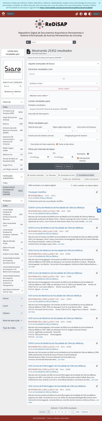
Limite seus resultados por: (13, 52)
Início (30, 153)
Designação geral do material (76, 136)
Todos (5, 107)
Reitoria (13, 124)
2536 (77, 412)
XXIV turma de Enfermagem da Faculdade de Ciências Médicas (57, 366)
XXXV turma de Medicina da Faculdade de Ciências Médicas (55, 250)
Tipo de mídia (9, 328)
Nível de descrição (11, 320)
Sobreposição (84, 158)
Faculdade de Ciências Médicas (46, 213)
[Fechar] (99, 3)
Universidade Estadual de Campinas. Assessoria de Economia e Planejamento (13, 280)
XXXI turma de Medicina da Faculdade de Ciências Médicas (55, 273)
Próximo (85, 412)
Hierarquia (51, 175)
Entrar (96, 14)
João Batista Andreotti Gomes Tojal (13, 290)
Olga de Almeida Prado (13, 242)
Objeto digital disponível (62, 127)
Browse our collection (13, 91)
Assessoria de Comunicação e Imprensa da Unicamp (13, 140)
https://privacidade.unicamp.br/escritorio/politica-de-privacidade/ (66, 8)
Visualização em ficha (66, 175)
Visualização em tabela (85, 175)
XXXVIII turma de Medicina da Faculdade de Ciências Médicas (56, 207)
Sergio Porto (13, 165)
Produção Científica (37, 192)
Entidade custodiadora (37, 105)
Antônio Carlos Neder (13, 254)
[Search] (52, 42)
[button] (77, 14)
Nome (6, 298)
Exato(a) (82, 161)
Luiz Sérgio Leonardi (13, 169)
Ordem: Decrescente (92, 179)
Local (5, 305)
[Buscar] (20, 86)
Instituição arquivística (8, 176)
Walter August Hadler (13, 149)
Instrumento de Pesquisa (86, 127)
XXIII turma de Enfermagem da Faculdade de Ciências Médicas (57, 386)
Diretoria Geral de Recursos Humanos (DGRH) (13, 130)
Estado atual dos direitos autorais (41, 136)
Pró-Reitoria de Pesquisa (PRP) (13, 112)
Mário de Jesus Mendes (43, 198)
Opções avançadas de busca (41, 63)
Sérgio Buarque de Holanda (13, 118)
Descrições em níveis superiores (43, 144)
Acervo (10, 14)
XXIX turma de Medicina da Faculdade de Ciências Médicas (55, 318)
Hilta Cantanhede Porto (13, 224)
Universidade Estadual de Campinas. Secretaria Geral (13, 260)
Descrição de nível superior (38, 114)
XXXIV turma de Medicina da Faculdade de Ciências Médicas (55, 228)
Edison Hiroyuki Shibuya (13, 248)
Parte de (7, 102)
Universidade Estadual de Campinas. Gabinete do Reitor (13, 233)
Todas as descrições (66, 144)
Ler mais (89, 221)
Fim (54, 153)
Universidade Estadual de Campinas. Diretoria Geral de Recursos (13, 214)
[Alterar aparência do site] (90, 14)
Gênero (6, 313)
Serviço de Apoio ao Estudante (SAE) (13, 160)
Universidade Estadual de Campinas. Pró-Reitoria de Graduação (13, 269)
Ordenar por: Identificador (72, 179)
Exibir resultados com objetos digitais (84, 185)
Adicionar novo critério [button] (38, 96)
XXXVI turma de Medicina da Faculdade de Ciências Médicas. (56, 343)
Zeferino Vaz (13, 155)
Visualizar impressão (36, 175)
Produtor (7, 200)
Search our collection (12, 82)
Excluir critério (63, 89)
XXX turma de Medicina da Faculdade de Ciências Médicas (55, 295)
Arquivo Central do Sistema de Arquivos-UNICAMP (13, 190)
